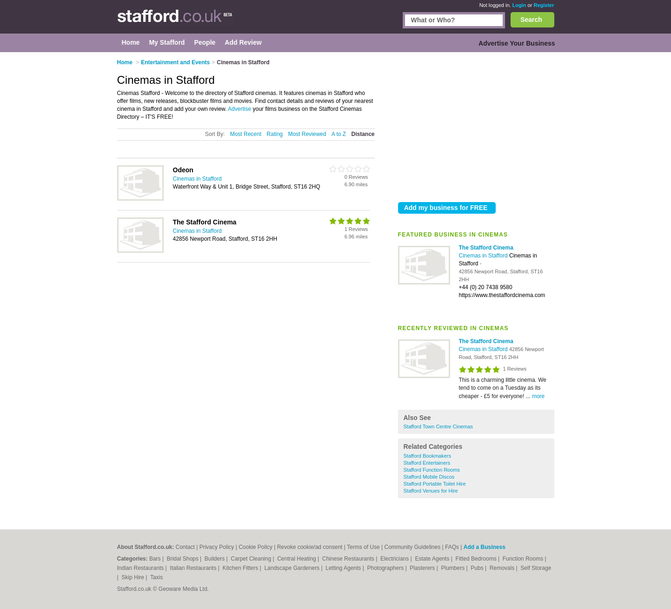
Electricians (395, 558)
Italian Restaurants (194, 568)
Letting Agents (344, 568)
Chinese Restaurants (349, 558)
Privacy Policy (216, 547)
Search (531, 19)
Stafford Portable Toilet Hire (435, 484)
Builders (215, 558)
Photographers (386, 568)
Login (519, 5)
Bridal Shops (183, 558)
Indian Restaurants (141, 568)
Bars (155, 558)
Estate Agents (433, 558)
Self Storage (535, 568)
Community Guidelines (412, 547)
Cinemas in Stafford (484, 255)
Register (543, 5)
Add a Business (484, 547)
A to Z (339, 134)
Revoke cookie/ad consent (310, 547)
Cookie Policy (255, 547)
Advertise (239, 109)
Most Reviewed (307, 134)
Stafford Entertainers (427, 463)
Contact (185, 547)
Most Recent (245, 134)
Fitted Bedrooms (477, 558)
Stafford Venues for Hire (431, 491)
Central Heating (297, 558)
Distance (362, 134)
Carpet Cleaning (251, 558)
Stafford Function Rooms (432, 470)
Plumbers (453, 568)
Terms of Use (363, 547)
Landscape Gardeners (292, 568)
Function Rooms (524, 558)
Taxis (156, 577)
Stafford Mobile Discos (429, 477)
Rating (274, 134)
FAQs (452, 547)
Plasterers (423, 568)
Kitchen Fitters (241, 568)
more (538, 396)
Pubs (478, 568)
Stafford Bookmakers (428, 456)
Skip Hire (133, 577)
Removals (503, 568)
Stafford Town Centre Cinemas (438, 426)
